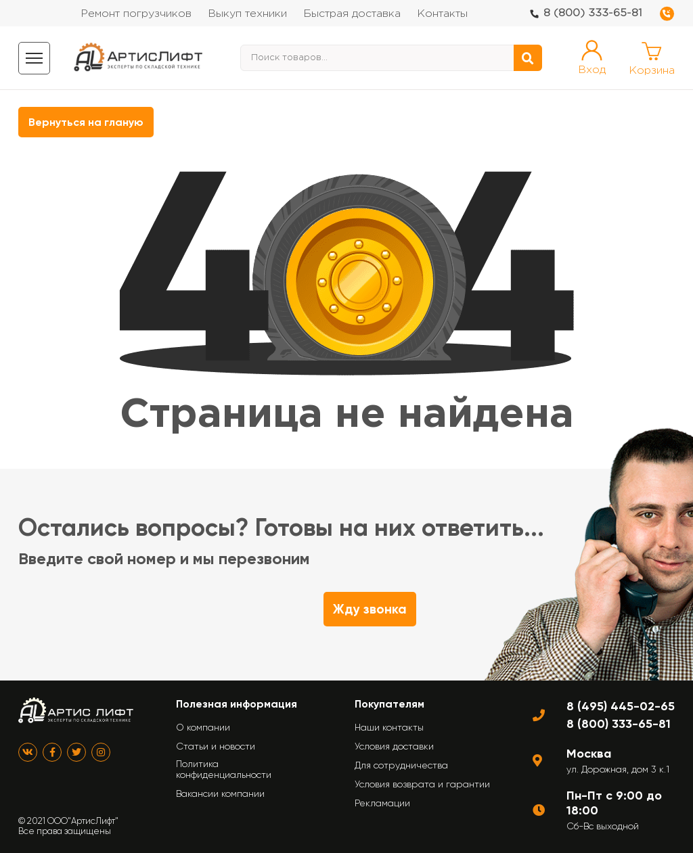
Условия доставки (394, 746)
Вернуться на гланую (85, 122)
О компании (203, 727)
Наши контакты (389, 727)
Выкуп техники (247, 14)
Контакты (442, 14)
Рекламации (382, 803)
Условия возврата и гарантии (422, 784)
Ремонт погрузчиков (136, 14)
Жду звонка (370, 609)
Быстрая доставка (352, 14)
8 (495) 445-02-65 (620, 706)
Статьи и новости (215, 746)
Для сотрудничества (401, 765)
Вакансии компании (220, 793)
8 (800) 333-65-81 (592, 13)
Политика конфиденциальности (223, 769)
